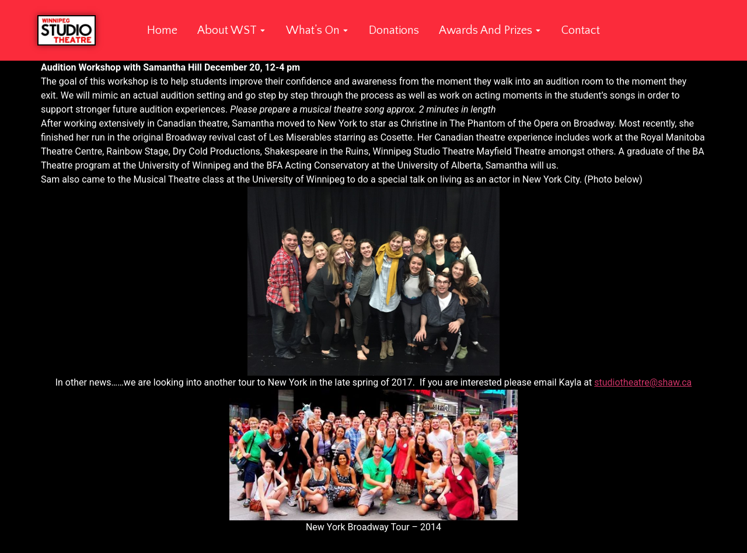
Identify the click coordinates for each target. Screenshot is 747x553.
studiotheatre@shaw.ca (643, 382)
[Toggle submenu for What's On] (344, 30)
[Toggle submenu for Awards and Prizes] (537, 30)
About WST (227, 30)
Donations (394, 30)
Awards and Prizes (485, 30)
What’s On (313, 30)
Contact (580, 30)
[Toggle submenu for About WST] (261, 30)
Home (162, 30)
